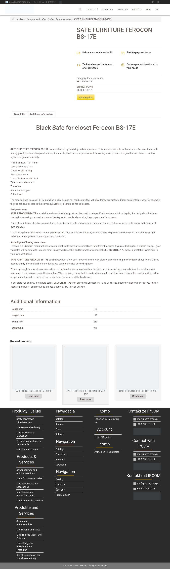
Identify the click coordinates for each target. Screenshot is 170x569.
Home (15, 19)
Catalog (91, 9)
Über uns (60, 489)
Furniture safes (63, 19)
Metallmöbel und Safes (28, 529)
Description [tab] (20, 114)
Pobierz (59, 434)
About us (136, 9)
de (158, 2)
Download (122, 9)
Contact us (107, 9)
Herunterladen (62, 495)
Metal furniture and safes (33, 19)
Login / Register (102, 437)
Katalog (59, 419)
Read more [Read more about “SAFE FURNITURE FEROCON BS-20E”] (33, 396)
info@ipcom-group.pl (145, 419)
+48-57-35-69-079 (144, 424)
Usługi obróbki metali (27, 449)
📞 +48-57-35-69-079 (44, 2)
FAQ (157, 9)
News (148, 9)
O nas (58, 429)
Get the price (85, 97)
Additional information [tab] (41, 114)
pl (153, 2)
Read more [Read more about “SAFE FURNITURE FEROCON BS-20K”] (138, 396)
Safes (51, 19)
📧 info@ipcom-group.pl (17, 2)
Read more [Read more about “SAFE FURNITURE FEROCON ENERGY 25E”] (85, 399)
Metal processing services (29, 500)
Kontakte (60, 484)
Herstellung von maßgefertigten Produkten (24, 546)
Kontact (59, 424)
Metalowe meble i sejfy (28, 427)
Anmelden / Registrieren (106, 452)
